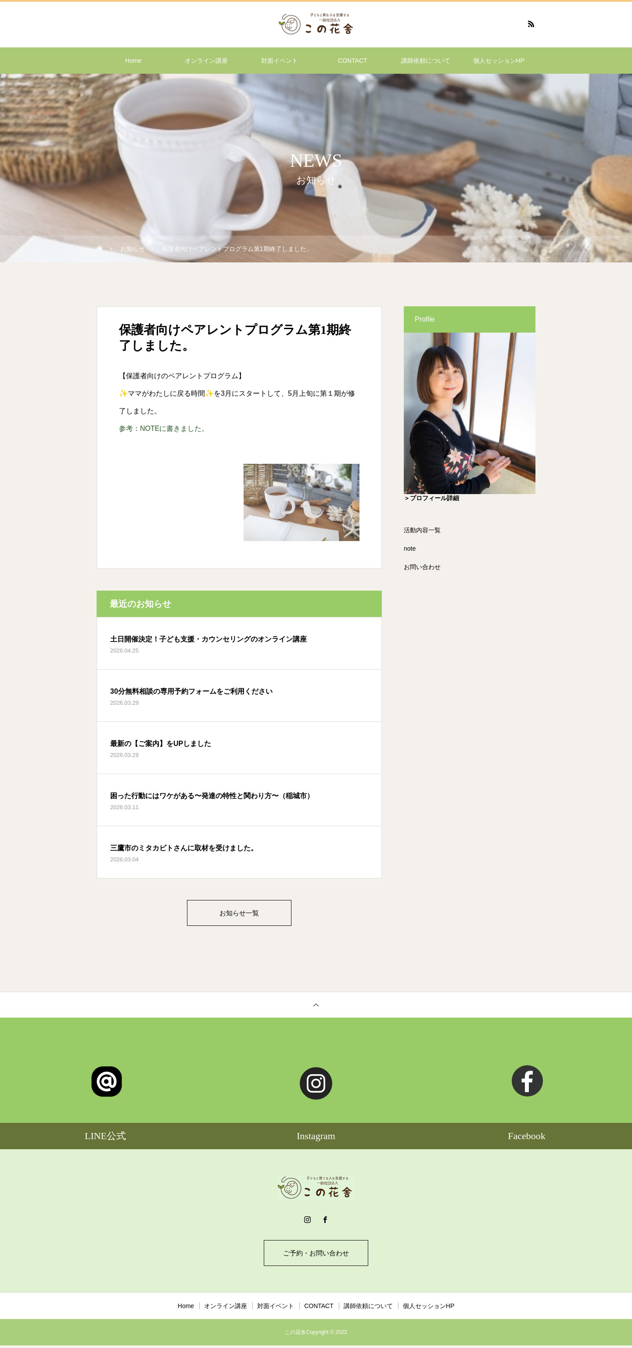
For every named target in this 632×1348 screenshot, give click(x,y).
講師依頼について (425, 60)
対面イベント (279, 60)
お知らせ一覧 (239, 913)
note (410, 548)
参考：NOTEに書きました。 (163, 428)
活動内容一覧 (422, 530)
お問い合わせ (422, 566)
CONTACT (352, 60)
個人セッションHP (498, 60)
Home (133, 60)
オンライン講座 (206, 60)
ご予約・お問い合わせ (316, 1254)
